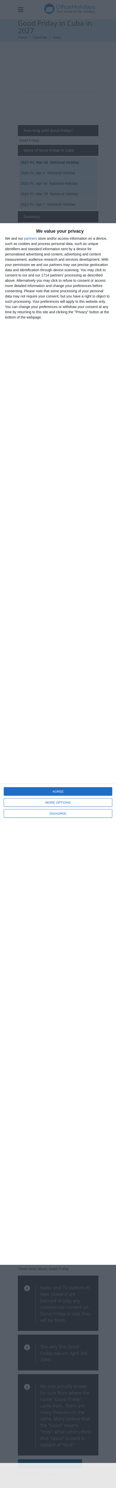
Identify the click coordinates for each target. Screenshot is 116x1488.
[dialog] (58, 744)
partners (30, 238)
